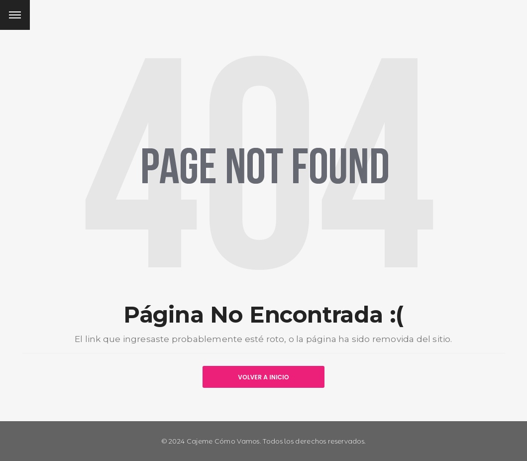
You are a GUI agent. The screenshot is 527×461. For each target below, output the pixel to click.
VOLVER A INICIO (263, 377)
